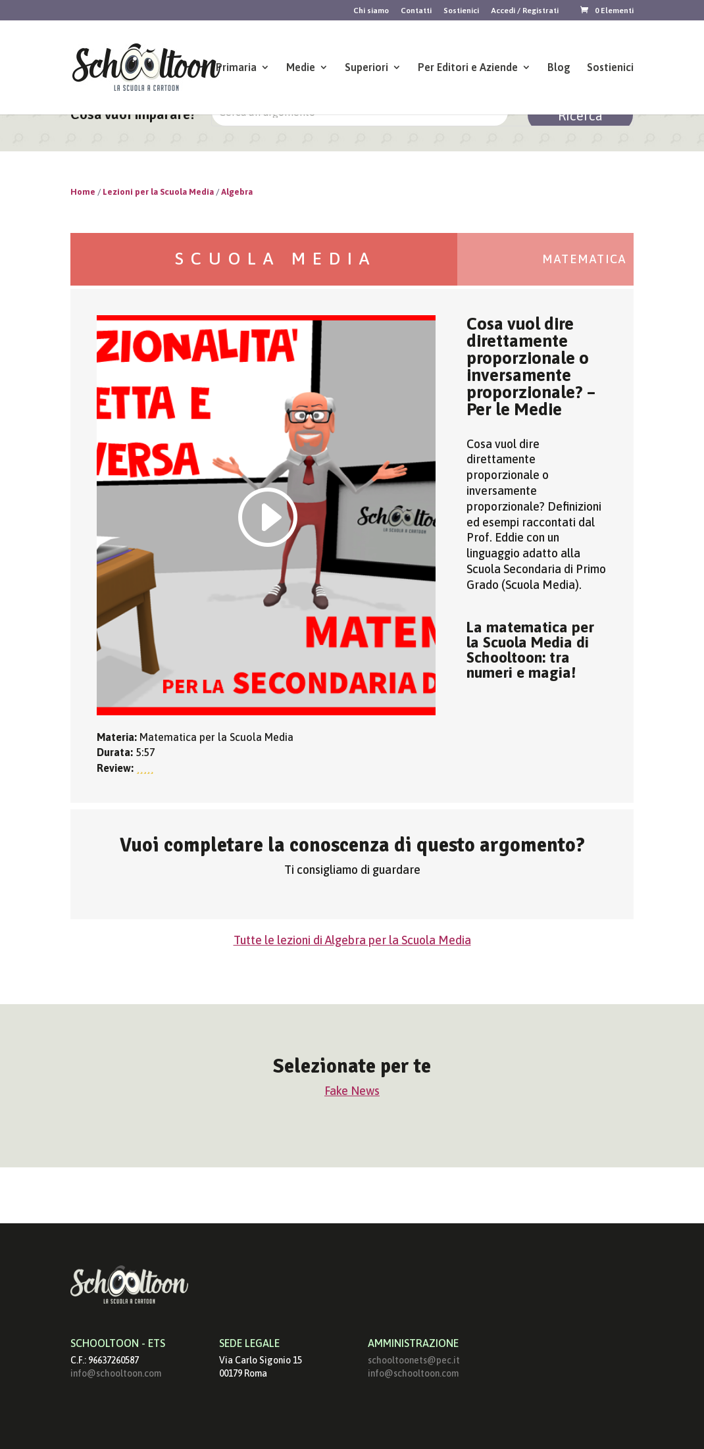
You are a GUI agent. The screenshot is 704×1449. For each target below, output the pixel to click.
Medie (300, 68)
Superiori (366, 68)
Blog (558, 68)
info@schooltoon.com (115, 1373)
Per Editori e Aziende (468, 68)
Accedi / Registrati (525, 11)
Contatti (416, 11)
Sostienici (461, 11)
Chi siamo (371, 11)
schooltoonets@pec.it (414, 1360)
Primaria (236, 68)
